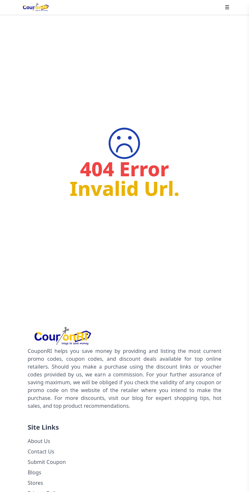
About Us (39, 441)
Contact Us (41, 451)
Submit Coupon (47, 462)
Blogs (35, 472)
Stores (35, 482)
